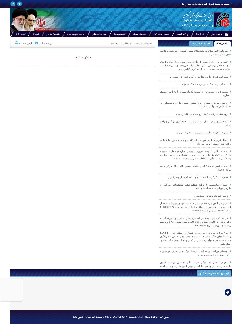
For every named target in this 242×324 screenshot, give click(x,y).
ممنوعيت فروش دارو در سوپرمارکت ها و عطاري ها (203, 132)
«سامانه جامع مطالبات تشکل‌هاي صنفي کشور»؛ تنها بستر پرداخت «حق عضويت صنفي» (195, 52)
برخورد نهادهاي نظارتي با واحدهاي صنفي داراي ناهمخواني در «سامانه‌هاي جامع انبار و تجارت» (195, 104)
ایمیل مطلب (23, 43)
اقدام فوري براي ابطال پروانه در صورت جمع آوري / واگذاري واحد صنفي (195, 123)
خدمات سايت (139, 34)
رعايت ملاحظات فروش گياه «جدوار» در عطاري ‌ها (207, 4)
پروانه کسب (182, 34)
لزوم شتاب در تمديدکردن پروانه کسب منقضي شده (203, 114)
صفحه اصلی (216, 34)
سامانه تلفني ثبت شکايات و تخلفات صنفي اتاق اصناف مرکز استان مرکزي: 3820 (195, 168)
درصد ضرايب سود (75, 34)
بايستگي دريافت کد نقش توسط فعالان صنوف (206, 84)
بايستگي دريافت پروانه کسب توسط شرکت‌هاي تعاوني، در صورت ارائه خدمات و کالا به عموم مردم (195, 253)
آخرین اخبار (221, 44)
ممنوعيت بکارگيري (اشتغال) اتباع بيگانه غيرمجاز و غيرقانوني (199, 177)
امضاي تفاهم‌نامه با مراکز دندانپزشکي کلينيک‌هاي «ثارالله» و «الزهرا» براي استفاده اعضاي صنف (195, 186)
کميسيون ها (119, 34)
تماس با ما (20, 34)
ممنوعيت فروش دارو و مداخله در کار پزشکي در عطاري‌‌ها (200, 76)
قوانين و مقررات (161, 34)
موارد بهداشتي (99, 34)
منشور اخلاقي (53, 34)
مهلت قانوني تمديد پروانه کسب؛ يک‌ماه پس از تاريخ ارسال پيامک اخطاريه (195, 93)
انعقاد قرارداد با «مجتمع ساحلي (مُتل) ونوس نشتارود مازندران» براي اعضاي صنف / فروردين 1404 (195, 142)
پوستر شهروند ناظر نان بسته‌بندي (212, 195)
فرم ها (36, 34)
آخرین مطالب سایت (200, 44)
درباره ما (200, 34)
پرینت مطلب (43, 43)
